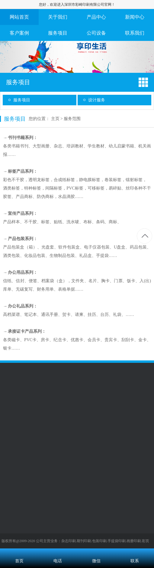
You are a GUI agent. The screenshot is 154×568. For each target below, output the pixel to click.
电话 (58, 552)
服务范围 (72, 118)
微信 (96, 552)
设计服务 (96, 100)
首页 (19, 552)
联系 (135, 552)
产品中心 (96, 17)
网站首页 (19, 17)
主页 (55, 118)
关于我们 (57, 17)
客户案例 (19, 33)
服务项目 (57, 33)
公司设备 (96, 33)
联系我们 (134, 33)
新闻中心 (134, 17)
